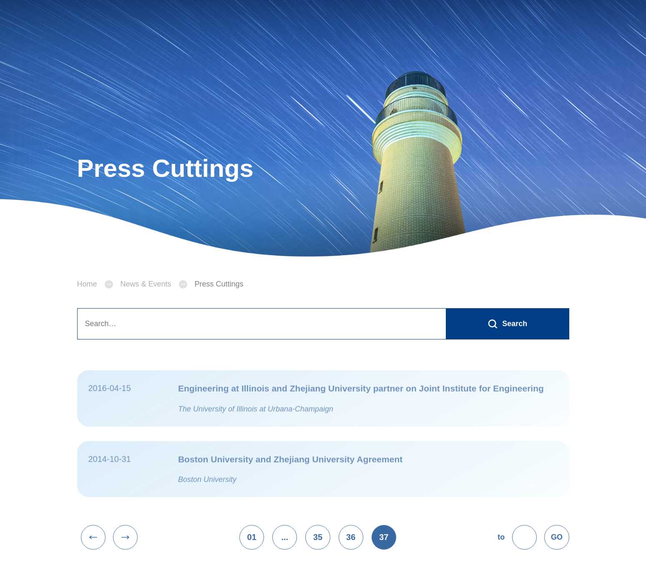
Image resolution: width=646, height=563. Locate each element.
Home (87, 293)
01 (251, 546)
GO (557, 547)
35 (317, 546)
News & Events (146, 293)
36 (350, 546)
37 (383, 546)
